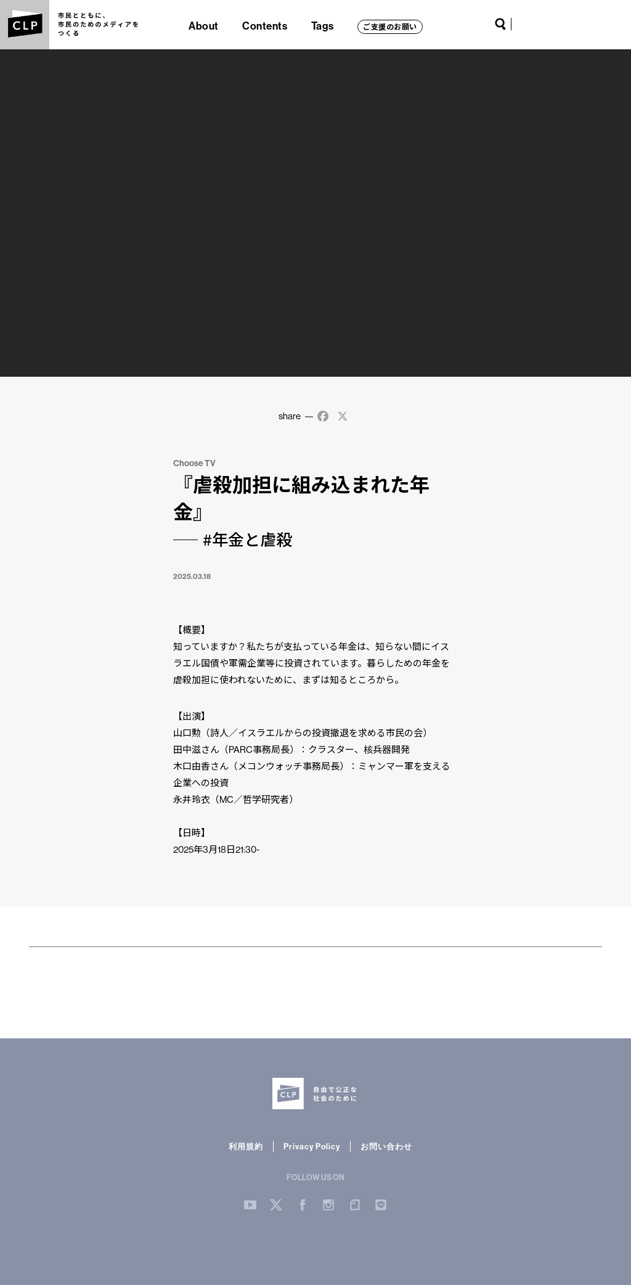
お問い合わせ (386, 1146)
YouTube (526, 24)
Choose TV (194, 463)
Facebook (556, 24)
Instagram (570, 24)
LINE (603, 24)
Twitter (542, 24)
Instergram (328, 1205)
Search (500, 24)
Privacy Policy (311, 1146)
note (587, 24)
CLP (24, 24)
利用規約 (246, 1146)
